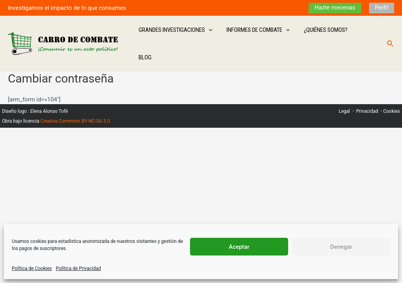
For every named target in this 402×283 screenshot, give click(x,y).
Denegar (341, 246)
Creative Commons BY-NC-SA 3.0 (75, 101)
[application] (214, 34)
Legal (344, 91)
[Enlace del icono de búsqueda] (390, 34)
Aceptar (239, 246)
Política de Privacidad (78, 268)
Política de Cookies (32, 268)
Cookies (391, 91)
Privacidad (367, 91)
